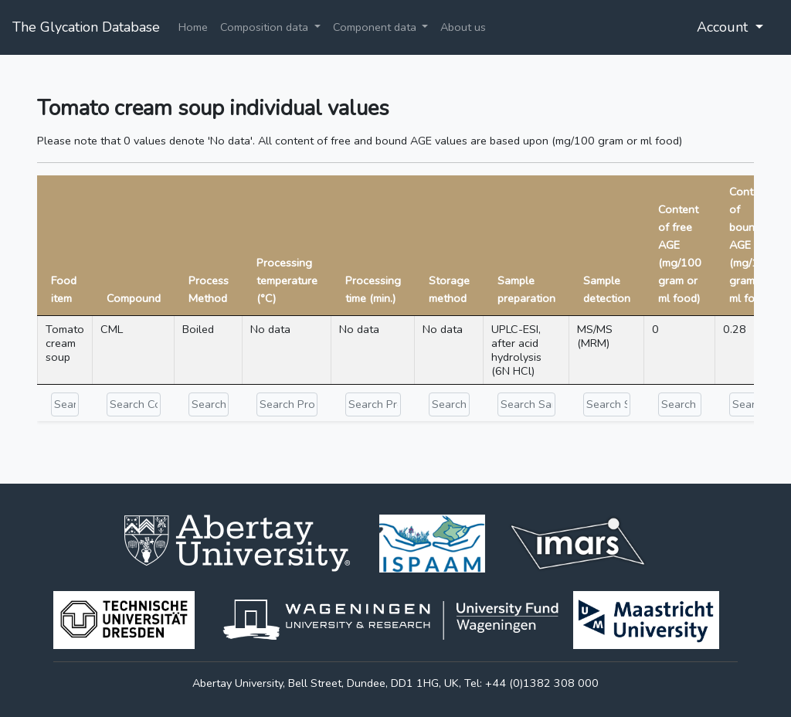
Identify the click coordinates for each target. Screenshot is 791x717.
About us (463, 27)
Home (193, 27)
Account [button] (724, 27)
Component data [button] (376, 27)
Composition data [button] (265, 27)
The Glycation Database (86, 27)
